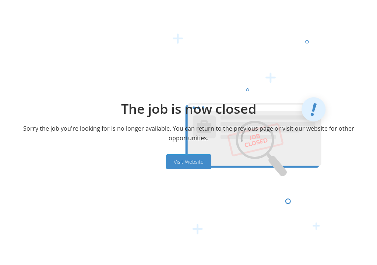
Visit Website (189, 161)
